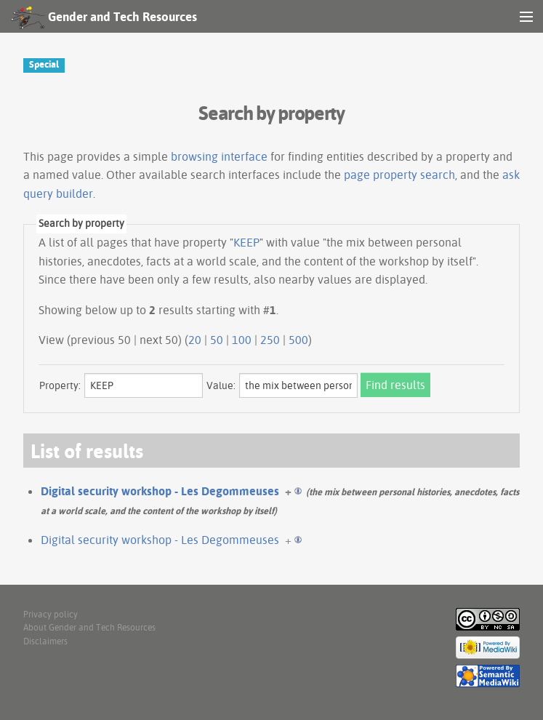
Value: (221, 385)
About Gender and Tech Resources (89, 627)
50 (216, 339)
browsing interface (219, 156)
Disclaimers (45, 641)
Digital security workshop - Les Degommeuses (160, 491)
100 (242, 339)
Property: (60, 385)
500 (298, 339)
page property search (399, 174)
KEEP (246, 242)
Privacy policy (50, 614)
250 (270, 339)
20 (194, 339)
